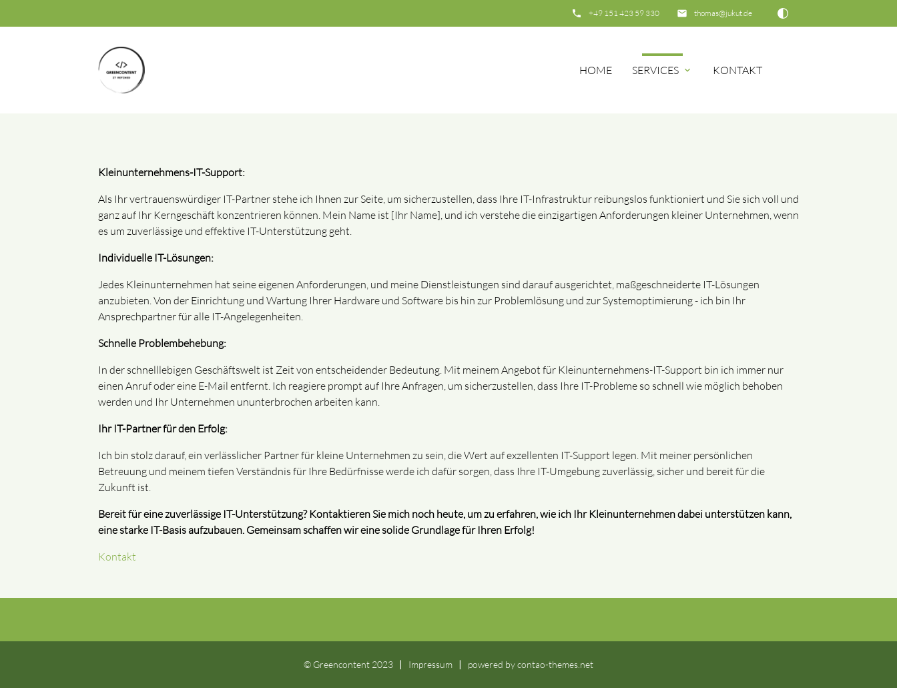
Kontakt (737, 70)
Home (595, 70)
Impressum (430, 664)
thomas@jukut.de (723, 13)
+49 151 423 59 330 (624, 13)
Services (662, 70)
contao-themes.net (555, 664)
